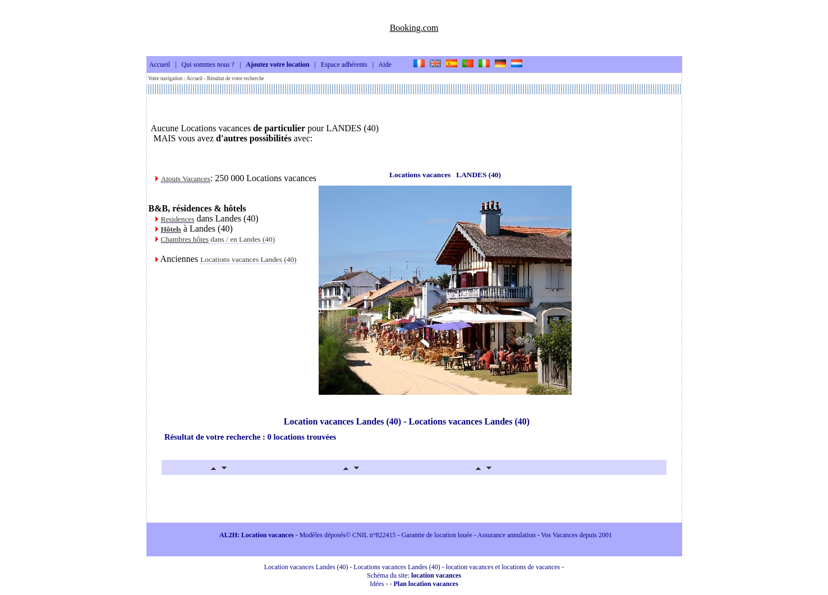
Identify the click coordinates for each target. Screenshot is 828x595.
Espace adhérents (344, 65)
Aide (385, 65)
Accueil (159, 65)
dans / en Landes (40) (218, 239)
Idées (377, 584)
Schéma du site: (414, 575)
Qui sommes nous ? (208, 65)
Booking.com (414, 28)
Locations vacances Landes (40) (248, 259)
